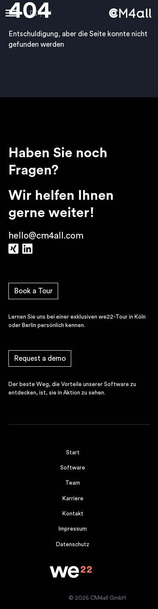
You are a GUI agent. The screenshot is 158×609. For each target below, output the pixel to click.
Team (72, 483)
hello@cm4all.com (45, 235)
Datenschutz (72, 544)
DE (33, 13)
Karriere (72, 499)
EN (47, 13)
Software (72, 468)
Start (73, 453)
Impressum (73, 529)
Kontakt (72, 514)
